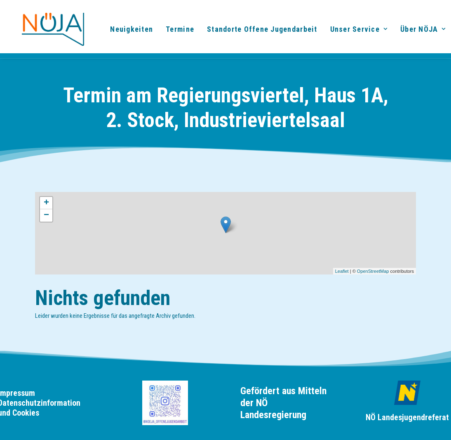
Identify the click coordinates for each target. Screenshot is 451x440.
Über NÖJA (419, 31)
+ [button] (46, 203)
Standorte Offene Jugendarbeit (258, 31)
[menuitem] (128, 31)
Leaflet (342, 271)
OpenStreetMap (373, 271)
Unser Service (354, 31)
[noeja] (44, 31)
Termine (176, 31)
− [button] (46, 215)
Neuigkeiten (127, 31)
